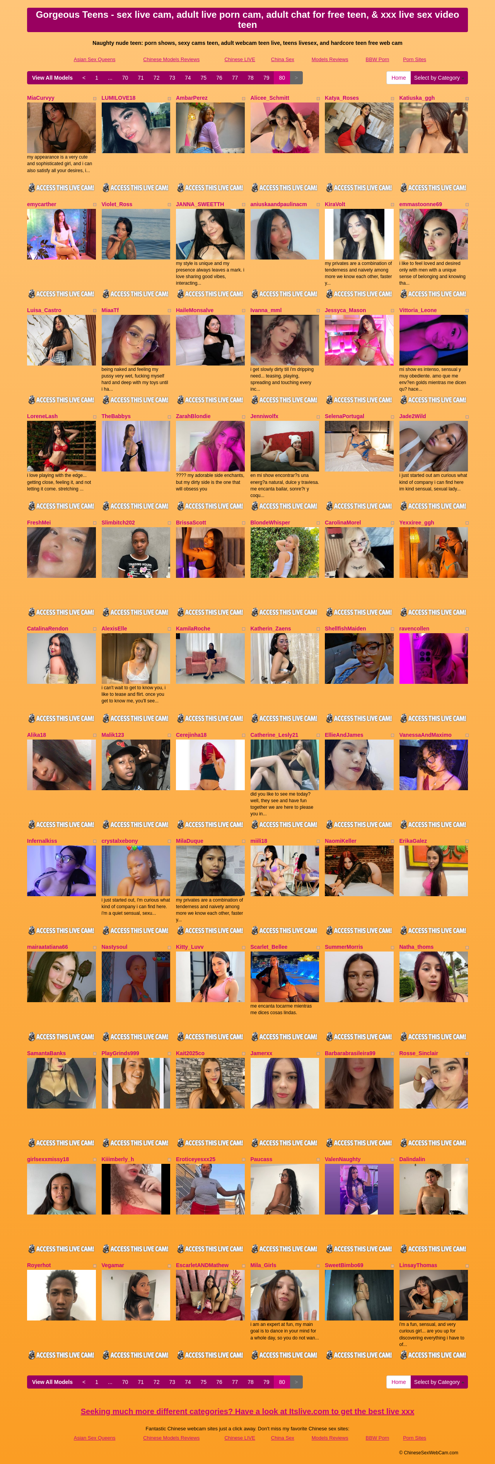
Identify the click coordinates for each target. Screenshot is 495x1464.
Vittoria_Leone (418, 310)
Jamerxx (262, 1053)
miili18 (259, 841)
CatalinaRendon (47, 628)
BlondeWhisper (270, 522)
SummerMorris (344, 947)
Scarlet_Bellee (269, 947)
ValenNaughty (343, 1159)
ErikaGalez (413, 841)
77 (235, 78)
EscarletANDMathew (202, 1265)
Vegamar (113, 1265)
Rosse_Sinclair (418, 1053)
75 (204, 78)
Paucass (262, 1159)
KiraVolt (335, 204)
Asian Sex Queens (95, 59)
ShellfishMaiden (345, 628)
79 (266, 78)
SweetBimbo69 (344, 1265)
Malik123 (113, 735)
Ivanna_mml (266, 310)
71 (141, 78)
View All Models (52, 78)
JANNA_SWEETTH (200, 204)
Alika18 (36, 735)
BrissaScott (191, 522)
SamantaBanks (46, 1053)
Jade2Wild (412, 416)
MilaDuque (189, 841)
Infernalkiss (42, 841)
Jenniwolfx (264, 416)
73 (172, 78)
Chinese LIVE (239, 59)
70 (125, 78)
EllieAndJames (344, 735)
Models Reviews (330, 59)
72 (157, 78)
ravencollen (414, 628)
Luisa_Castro (44, 310)
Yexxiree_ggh (416, 522)
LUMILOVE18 (119, 98)
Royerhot (39, 1265)
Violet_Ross (117, 204)
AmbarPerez (192, 98)
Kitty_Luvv (190, 947)
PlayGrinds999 (120, 1053)
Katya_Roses (342, 98)
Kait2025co (190, 1053)
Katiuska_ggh (417, 98)
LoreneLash (42, 416)
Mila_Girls (264, 1265)
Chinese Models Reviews (171, 59)
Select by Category (439, 78)
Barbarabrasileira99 (350, 1053)
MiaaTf (110, 310)
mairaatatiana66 (47, 947)
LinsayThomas (418, 1265)
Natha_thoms (416, 947)
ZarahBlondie (193, 416)
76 (219, 78)
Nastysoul (115, 947)
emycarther (41, 204)
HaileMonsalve (194, 310)
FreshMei (39, 522)
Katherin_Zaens (271, 628)
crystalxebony (120, 841)
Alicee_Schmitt (270, 98)
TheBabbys (116, 416)
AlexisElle (114, 628)
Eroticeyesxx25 (195, 1159)
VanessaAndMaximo (425, 735)
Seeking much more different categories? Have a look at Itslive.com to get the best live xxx (248, 1411)
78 (251, 78)
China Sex (282, 59)
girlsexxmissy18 (48, 1159)
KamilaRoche (193, 628)
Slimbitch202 (118, 522)
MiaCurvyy (41, 98)
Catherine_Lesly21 (275, 735)
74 (188, 78)
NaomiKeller (341, 841)
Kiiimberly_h (118, 1159)
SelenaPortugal (344, 416)
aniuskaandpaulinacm (279, 204)
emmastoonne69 (420, 204)
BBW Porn (377, 59)
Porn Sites (414, 59)
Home (398, 78)
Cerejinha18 (191, 735)
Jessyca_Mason (345, 310)
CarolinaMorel (343, 522)
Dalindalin (412, 1159)
